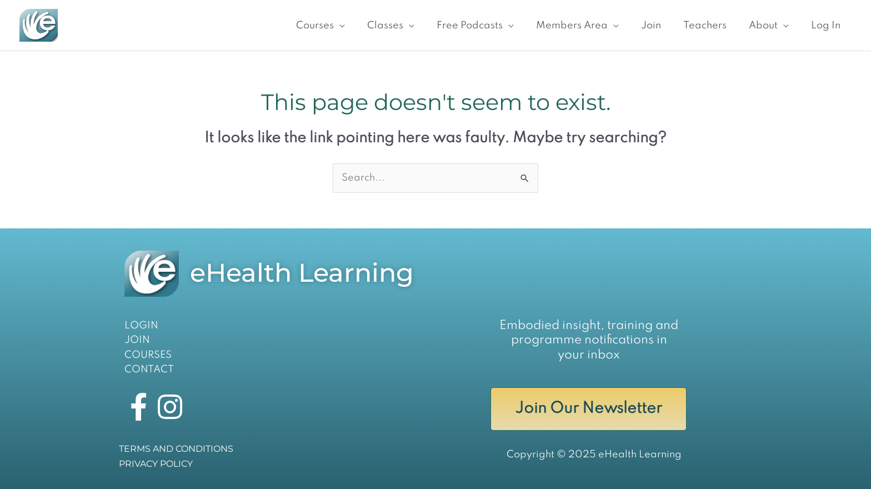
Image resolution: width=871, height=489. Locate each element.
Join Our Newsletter (588, 409)
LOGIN (141, 326)
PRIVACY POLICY (156, 463)
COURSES (148, 355)
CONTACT (149, 370)
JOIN (137, 340)
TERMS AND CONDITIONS (176, 448)
